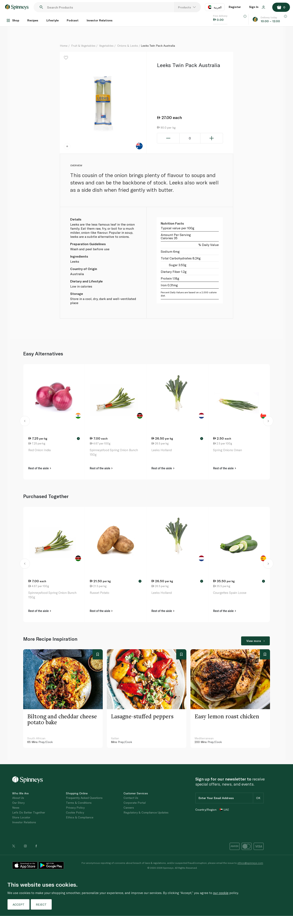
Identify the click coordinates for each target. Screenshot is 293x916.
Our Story (18, 802)
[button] (25, 421)
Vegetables (106, 45)
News (15, 807)
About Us (18, 797)
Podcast (73, 20)
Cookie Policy (75, 812)
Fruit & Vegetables (83, 45)
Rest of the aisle (39, 468)
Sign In (257, 7)
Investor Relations (100, 20)
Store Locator (21, 817)
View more (255, 641)
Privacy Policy (75, 807)
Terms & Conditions (79, 802)
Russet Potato (99, 592)
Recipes (32, 20)
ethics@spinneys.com (250, 862)
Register (235, 7)
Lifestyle (52, 20)
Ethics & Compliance (79, 817)
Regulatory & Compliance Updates (146, 812)
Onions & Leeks (127, 45)
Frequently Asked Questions (84, 797)
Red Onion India (39, 450)
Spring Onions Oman (227, 450)
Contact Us (131, 797)
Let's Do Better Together (28, 812)
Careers (129, 807)
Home (64, 45)
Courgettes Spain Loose (229, 592)
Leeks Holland (161, 450)
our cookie (220, 893)
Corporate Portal (135, 802)
